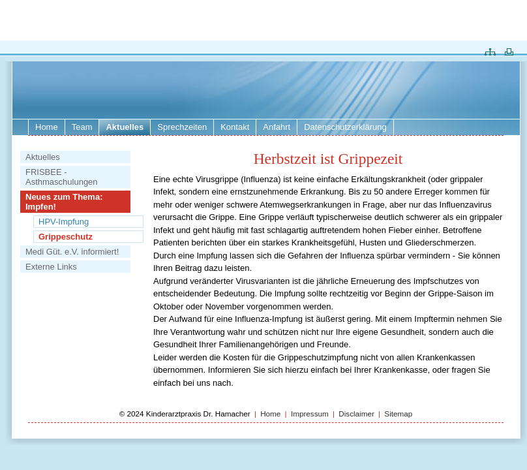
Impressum (310, 413)
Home (46, 127)
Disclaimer (357, 413)
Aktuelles (42, 157)
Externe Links (51, 267)
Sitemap (398, 413)
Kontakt (234, 127)
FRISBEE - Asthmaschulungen (61, 177)
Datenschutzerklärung (345, 127)
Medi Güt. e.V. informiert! (72, 252)
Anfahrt (276, 127)
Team (82, 127)
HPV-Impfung (63, 222)
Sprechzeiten (182, 127)
